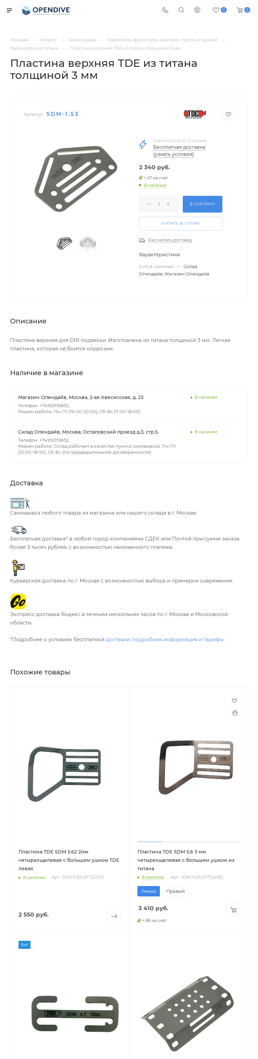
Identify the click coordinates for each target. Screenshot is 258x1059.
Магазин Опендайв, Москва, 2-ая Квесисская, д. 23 (80, 397)
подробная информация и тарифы (178, 639)
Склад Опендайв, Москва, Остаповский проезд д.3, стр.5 (88, 432)
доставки (118, 639)
